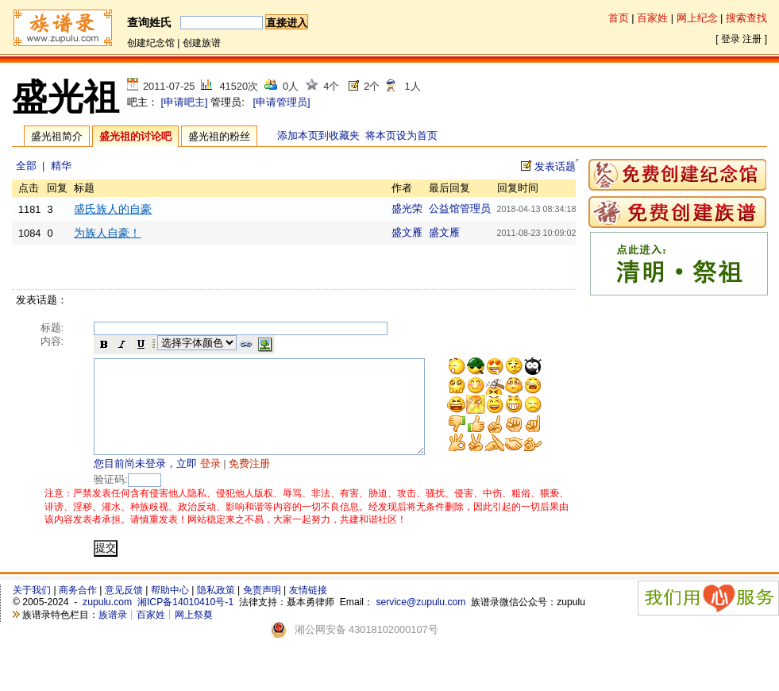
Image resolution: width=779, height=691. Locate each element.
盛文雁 (406, 232)
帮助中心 (170, 609)
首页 (618, 18)
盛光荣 (406, 208)
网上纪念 (697, 18)
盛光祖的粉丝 (219, 136)
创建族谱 (202, 42)
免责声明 (262, 609)
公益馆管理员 (460, 208)
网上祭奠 (194, 633)
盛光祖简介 (57, 136)
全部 (26, 166)
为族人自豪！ (107, 232)
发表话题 (555, 166)
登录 (730, 38)
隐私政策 (216, 609)
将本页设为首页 (401, 135)
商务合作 (78, 609)
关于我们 (32, 609)
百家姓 (652, 18)
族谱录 (112, 633)
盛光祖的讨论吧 (135, 136)
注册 (752, 38)
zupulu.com (107, 621)
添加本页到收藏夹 (318, 135)
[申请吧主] (184, 102)
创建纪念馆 (151, 42)
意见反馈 (124, 609)
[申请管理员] (281, 102)
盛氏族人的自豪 (113, 209)
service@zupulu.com (420, 621)
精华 (61, 166)
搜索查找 (746, 18)
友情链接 (308, 609)
